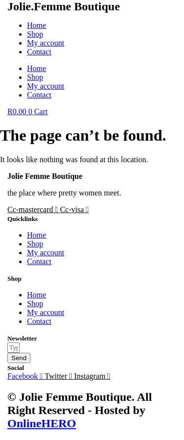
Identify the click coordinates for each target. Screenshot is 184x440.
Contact (39, 52)
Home (36, 25)
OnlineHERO (41, 423)
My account (45, 43)
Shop (35, 34)
